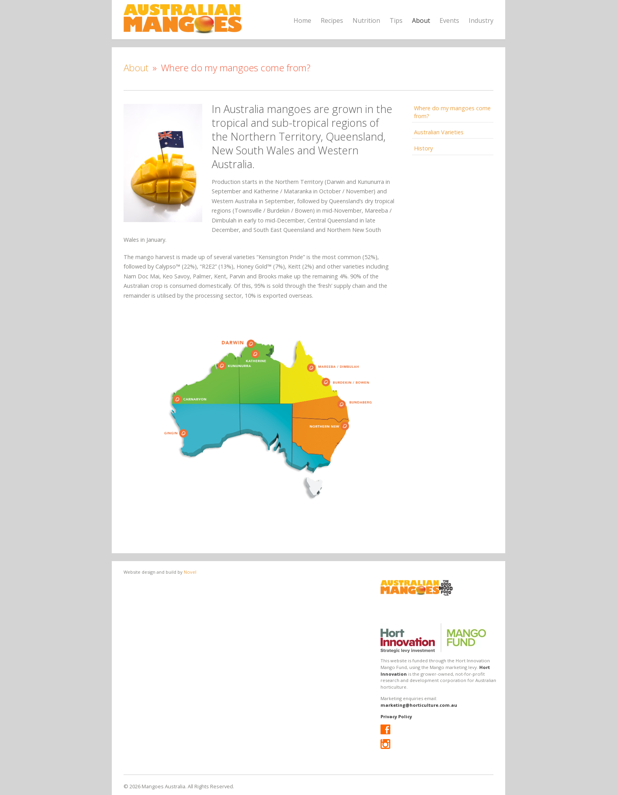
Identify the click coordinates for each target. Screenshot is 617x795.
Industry (481, 20)
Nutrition (366, 20)
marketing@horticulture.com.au (419, 705)
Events (449, 20)
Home (302, 20)
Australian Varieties (439, 132)
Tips (396, 20)
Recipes (332, 20)
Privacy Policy (396, 716)
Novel (190, 572)
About (421, 20)
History (423, 148)
